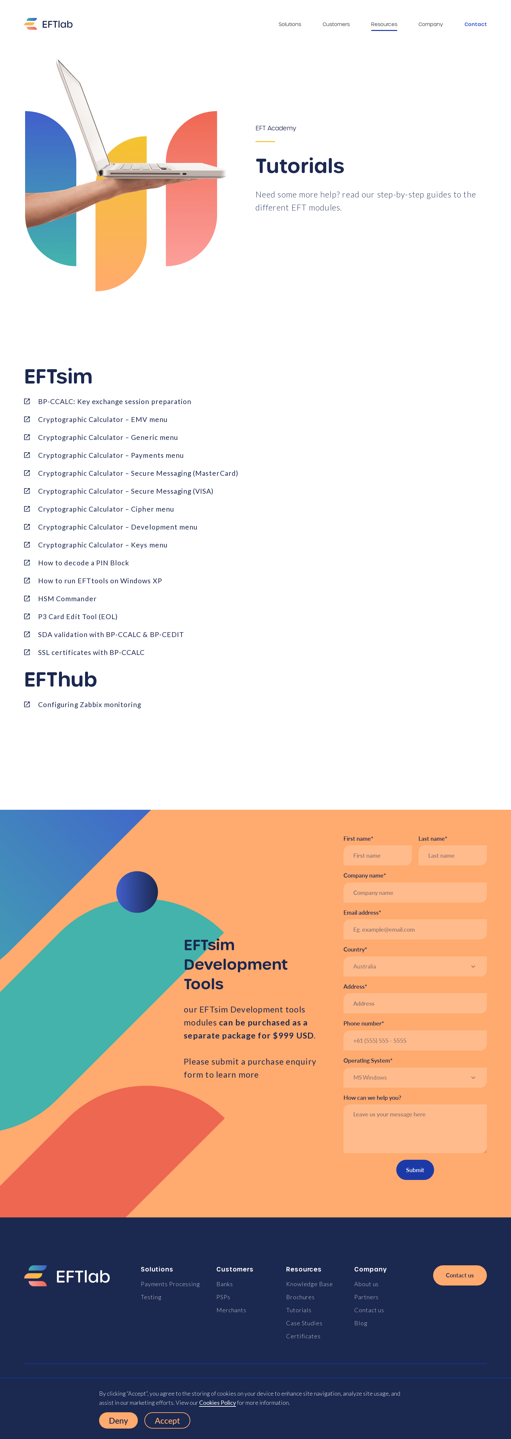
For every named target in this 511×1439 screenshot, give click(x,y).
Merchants (231, 1310)
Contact (475, 24)
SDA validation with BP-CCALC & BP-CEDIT (111, 634)
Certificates (303, 1336)
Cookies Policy (217, 1402)
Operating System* (368, 1060)
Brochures (300, 1297)
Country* (355, 949)
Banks (224, 1283)
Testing (151, 1297)
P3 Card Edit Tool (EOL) (78, 616)
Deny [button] (118, 1420)
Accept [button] (167, 1420)
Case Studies (304, 1323)
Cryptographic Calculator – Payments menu (111, 455)
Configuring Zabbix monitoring (89, 704)
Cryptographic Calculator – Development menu (117, 527)
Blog (361, 1323)
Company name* (364, 875)
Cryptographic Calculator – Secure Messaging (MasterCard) (138, 473)
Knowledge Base (309, 1283)
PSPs (223, 1297)
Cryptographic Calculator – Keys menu (103, 545)
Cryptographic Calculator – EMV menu (103, 419)
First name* (358, 838)
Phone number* (363, 1023)
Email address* (362, 912)
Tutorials (299, 1310)
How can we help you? (372, 1097)
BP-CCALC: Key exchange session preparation (114, 401)
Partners (366, 1297)
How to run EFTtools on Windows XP (100, 580)
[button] (415, 966)
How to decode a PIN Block (83, 563)
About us (366, 1283)
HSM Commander (67, 598)
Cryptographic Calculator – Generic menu (108, 437)
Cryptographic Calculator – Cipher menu (106, 509)
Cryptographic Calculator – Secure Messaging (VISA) (126, 491)
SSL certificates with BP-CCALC (91, 652)
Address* (355, 986)
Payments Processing (170, 1283)
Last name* (432, 838)
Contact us (369, 1310)
